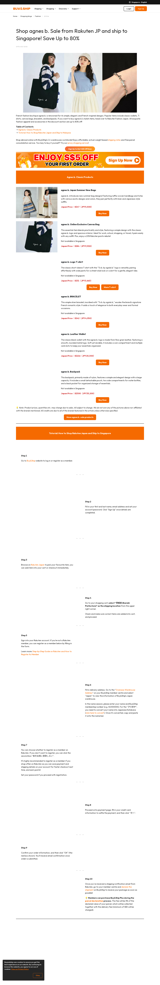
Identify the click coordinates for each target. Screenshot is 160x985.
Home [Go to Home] (15, 16)
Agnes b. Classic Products (29, 129)
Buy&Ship (31, 460)
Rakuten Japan (37, 564)
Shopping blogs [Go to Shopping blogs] (26, 16)
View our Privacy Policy (20, 969)
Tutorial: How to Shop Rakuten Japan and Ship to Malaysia (44, 132)
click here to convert (95, 713)
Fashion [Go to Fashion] (38, 16)
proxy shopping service (78, 143)
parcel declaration (94, 901)
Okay (38, 975)
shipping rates (114, 140)
